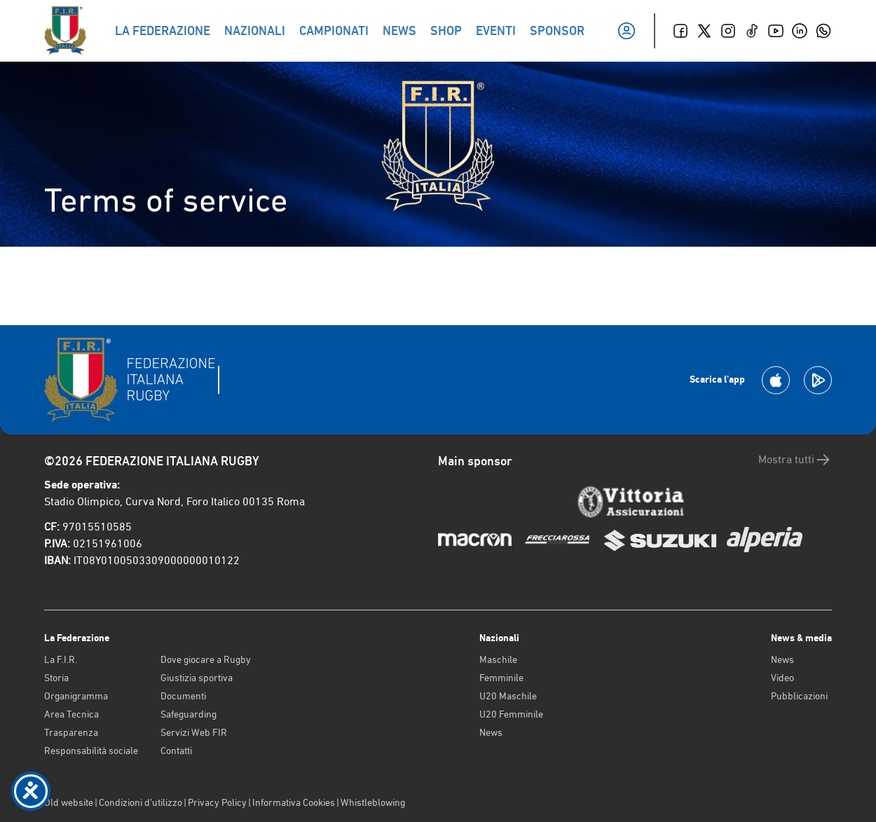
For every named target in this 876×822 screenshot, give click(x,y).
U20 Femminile (511, 714)
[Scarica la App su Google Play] (818, 380)
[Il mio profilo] (626, 30)
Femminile (501, 677)
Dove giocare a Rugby (205, 659)
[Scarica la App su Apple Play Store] (776, 380)
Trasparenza (71, 732)
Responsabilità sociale (91, 750)
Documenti (183, 695)
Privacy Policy (217, 802)
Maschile (498, 659)
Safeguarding (188, 714)
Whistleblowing (373, 802)
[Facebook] (680, 30)
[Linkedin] (799, 30)
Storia (56, 677)
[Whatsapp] (823, 30)
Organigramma (76, 695)
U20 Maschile (508, 695)
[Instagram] (728, 30)
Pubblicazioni (799, 695)
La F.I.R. (60, 659)
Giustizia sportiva (196, 677)
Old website (68, 802)
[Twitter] (704, 30)
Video (782, 677)
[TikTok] (752, 30)
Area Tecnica (71, 714)
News (490, 732)
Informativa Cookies (293, 802)
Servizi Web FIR (193, 732)
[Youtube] (775, 30)
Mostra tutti (795, 459)
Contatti (176, 750)
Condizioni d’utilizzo (140, 802)
